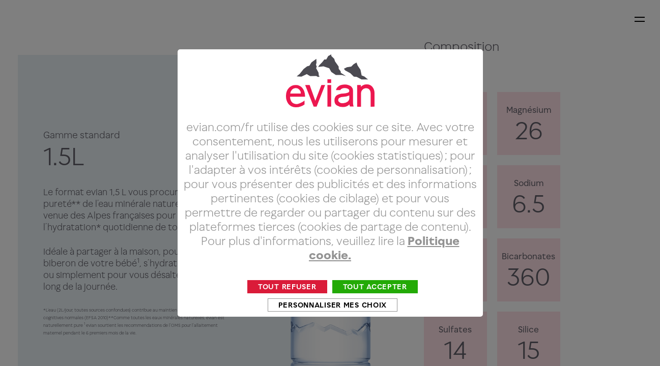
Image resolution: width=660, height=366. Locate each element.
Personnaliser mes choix (332, 324)
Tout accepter (375, 305)
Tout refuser (287, 305)
